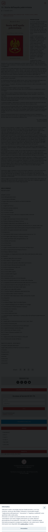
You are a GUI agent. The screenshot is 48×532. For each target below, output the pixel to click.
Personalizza (24, 528)
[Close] (44, 507)
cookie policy (24, 524)
